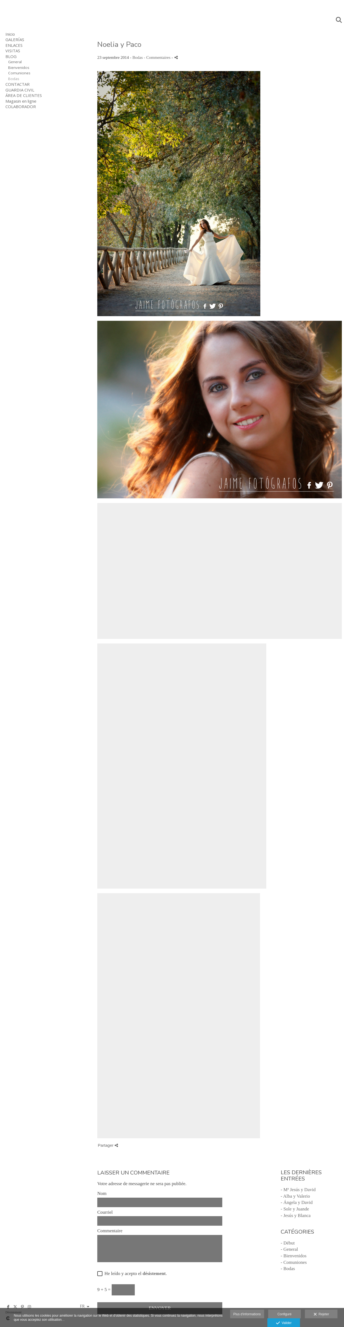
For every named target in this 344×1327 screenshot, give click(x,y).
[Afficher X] (15, 1307)
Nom (102, 1193)
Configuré (284, 1314)
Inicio (10, 34)
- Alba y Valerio (295, 1196)
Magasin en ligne (20, 101)
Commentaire (110, 1230)
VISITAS (12, 50)
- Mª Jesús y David (298, 1189)
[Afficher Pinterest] (22, 1307)
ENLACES (14, 45)
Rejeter (321, 1314)
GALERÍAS (14, 39)
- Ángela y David (297, 1202)
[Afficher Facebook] (8, 1307)
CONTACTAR (17, 84)
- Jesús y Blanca (296, 1215)
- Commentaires (157, 57)
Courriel (105, 1212)
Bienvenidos (18, 67)
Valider (284, 1323)
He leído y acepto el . (134, 1273)
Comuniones (19, 73)
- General (289, 1249)
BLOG (11, 56)
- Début (288, 1243)
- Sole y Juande (295, 1209)
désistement (154, 1273)
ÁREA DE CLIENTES (23, 95)
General (15, 61)
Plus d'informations (247, 1314)
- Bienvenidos (294, 1255)
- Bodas (288, 1268)
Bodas (13, 78)
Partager (108, 1145)
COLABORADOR (20, 106)
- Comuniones (294, 1262)
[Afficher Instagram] (29, 1307)
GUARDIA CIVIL (19, 90)
